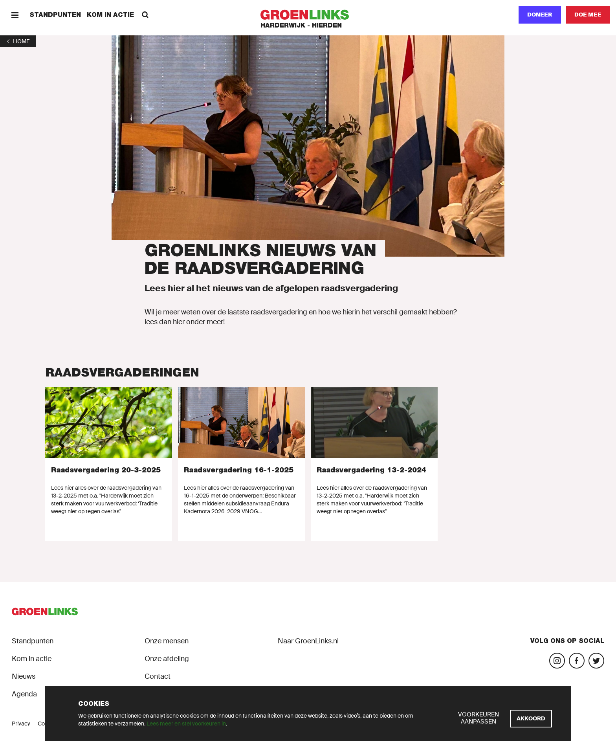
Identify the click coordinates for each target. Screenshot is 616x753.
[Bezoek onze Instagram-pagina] (557, 661)
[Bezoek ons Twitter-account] (596, 661)
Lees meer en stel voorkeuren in (186, 723)
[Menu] (15, 15)
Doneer (539, 14)
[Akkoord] (531, 718)
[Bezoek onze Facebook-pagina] (577, 661)
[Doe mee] (588, 15)
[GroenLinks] (308, 15)
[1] (18, 41)
